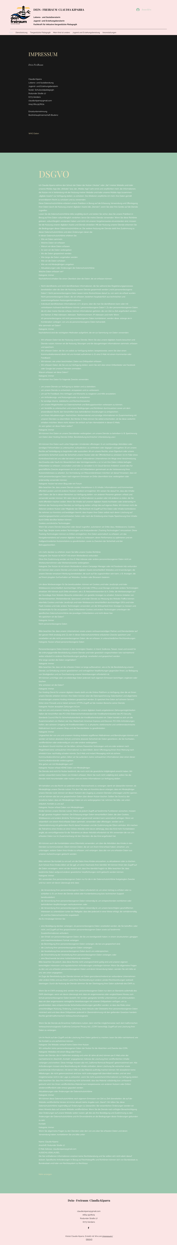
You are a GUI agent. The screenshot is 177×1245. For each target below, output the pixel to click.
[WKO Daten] (33, 134)
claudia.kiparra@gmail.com (40, 100)
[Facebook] (88, 1228)
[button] (45, 1174)
